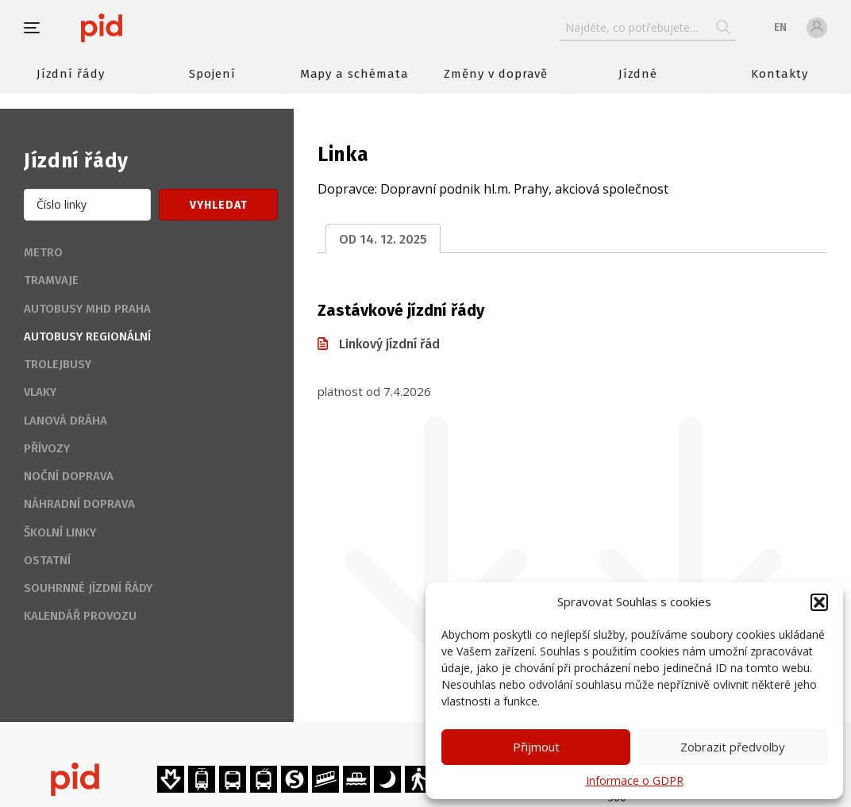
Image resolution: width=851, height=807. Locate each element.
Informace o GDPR (634, 780)
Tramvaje (51, 280)
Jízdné (638, 74)
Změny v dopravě (496, 74)
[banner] (149, 27)
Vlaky (40, 392)
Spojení (212, 74)
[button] (819, 602)
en (780, 27)
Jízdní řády (71, 74)
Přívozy (47, 448)
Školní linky (60, 532)
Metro (43, 252)
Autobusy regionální (87, 336)
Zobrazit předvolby (732, 747)
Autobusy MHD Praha (87, 309)
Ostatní (47, 560)
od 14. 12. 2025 (383, 239)
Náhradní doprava (79, 504)
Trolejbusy (57, 364)
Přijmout (536, 747)
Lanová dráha (65, 420)
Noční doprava (69, 476)
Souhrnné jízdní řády (88, 588)
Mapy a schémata (354, 74)
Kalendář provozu (80, 616)
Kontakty (779, 74)
